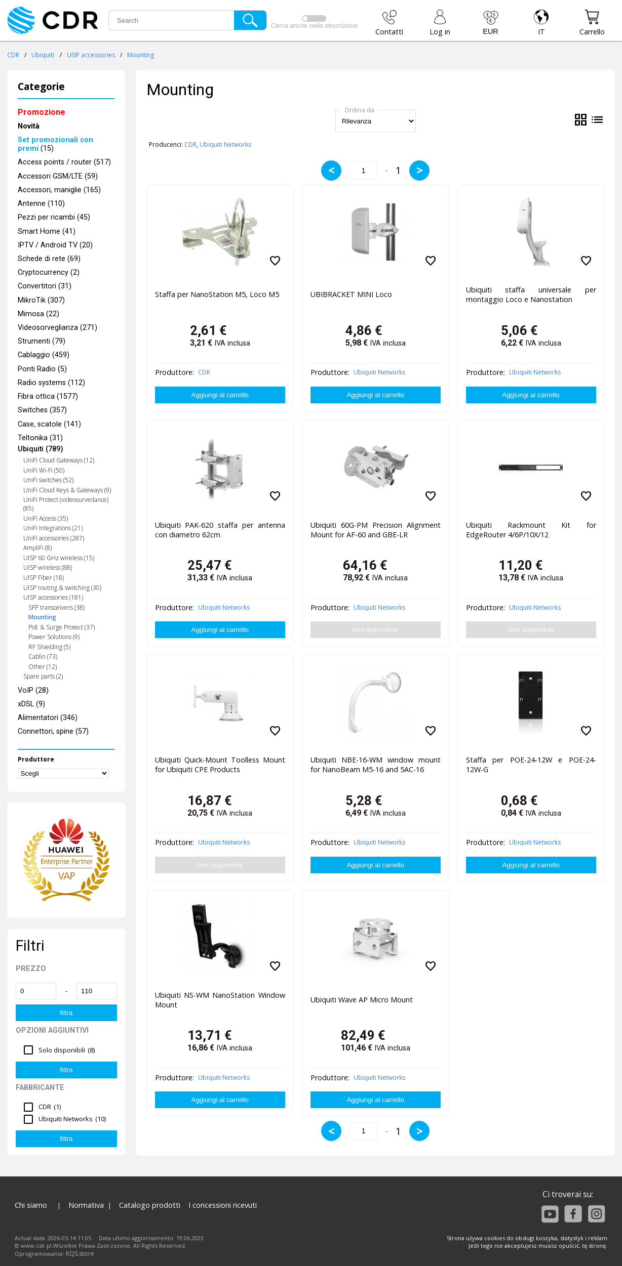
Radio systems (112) (51, 382)
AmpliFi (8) (37, 547)
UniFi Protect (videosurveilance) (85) (65, 504)
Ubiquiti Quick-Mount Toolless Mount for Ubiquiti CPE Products (220, 764)
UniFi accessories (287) (53, 538)
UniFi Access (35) (45, 518)
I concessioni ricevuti (222, 1205)
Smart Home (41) (46, 231)
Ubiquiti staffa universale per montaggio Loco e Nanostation (531, 294)
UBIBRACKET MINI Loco (351, 294)
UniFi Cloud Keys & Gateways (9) (67, 490)
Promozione (41, 112)
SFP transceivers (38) (56, 607)
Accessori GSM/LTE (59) (58, 176)
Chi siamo (31, 1205)
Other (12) (42, 666)
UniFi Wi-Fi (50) (43, 470)
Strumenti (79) (41, 341)
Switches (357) (42, 410)
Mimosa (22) (38, 314)
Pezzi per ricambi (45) (54, 217)
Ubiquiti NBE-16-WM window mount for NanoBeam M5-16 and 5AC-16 (375, 764)
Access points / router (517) (64, 162)
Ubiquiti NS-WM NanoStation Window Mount (220, 999)
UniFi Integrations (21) (53, 528)
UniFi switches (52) (48, 480)
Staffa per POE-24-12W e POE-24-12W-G (531, 764)
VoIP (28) (33, 690)
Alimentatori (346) (47, 717)
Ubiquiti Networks (225, 144)
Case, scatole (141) (49, 424)
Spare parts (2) (43, 676)
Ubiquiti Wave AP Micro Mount (361, 999)
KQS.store (80, 1253)
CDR (13, 55)
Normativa (86, 1205)
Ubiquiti (42, 55)
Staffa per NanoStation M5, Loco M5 (217, 294)
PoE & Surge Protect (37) (61, 627)
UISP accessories (91, 55)
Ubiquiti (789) (40, 449)
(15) (55, 144)
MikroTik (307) (41, 300)
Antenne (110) (41, 203)
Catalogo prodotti (149, 1205)
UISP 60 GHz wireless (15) (58, 558)
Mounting (140, 55)
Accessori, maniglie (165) (59, 190)
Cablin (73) (42, 656)
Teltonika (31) (40, 438)
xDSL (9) (31, 704)
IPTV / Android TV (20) (55, 245)
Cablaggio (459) (43, 355)
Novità (29, 126)
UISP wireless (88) (47, 567)
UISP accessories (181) (53, 597)
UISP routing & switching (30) (62, 587)
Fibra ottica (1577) (48, 396)
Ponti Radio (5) (42, 369)
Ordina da (359, 109)
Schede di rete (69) (49, 259)
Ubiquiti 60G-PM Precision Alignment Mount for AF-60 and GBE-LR (375, 529)
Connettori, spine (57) (53, 731)
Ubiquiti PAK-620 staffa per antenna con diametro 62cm (220, 529)
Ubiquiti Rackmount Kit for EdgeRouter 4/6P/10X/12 (531, 529)
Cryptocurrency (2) (49, 272)
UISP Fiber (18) (43, 577)
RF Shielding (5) (49, 647)
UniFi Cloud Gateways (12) (58, 460)
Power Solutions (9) (54, 636)
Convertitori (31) (44, 286)
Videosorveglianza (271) (57, 327)
